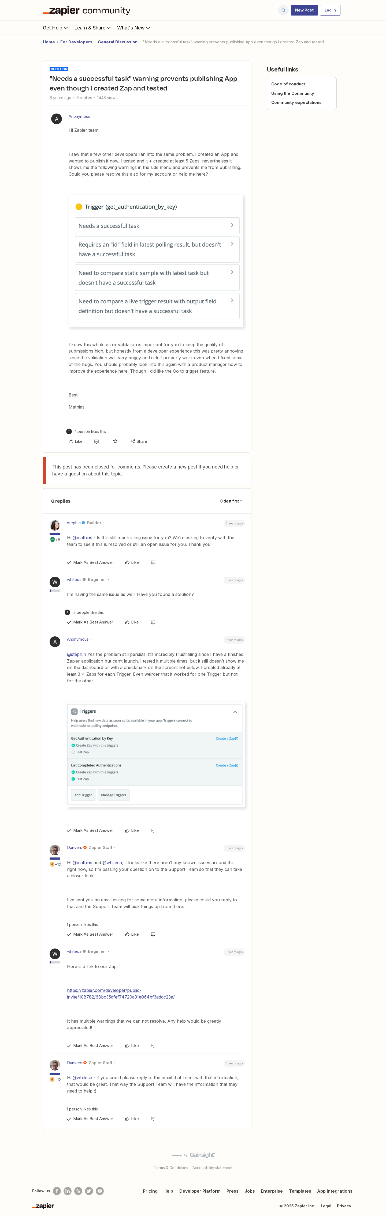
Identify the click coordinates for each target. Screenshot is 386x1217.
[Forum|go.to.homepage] (88, 10)
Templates (300, 1191)
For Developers (76, 41)
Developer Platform (200, 1191)
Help (168, 1191)
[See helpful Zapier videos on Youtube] (100, 1191)
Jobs (250, 1191)
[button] (304, 10)
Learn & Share (93, 27)
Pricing (150, 1191)
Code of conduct (288, 83)
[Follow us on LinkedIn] (68, 1191)
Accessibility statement (212, 1167)
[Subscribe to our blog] (78, 1191)
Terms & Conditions (171, 1167)
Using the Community (292, 93)
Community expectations (296, 102)
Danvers (74, 847)
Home (49, 41)
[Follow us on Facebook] (57, 1191)
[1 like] (86, 431)
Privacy (344, 1206)
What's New (134, 27)
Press (233, 1191)
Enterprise (272, 1191)
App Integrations (334, 1191)
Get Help (56, 27)
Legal (326, 1206)
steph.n (74, 522)
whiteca (74, 579)
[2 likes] (84, 612)
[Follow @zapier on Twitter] (89, 1191)
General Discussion (118, 41)
